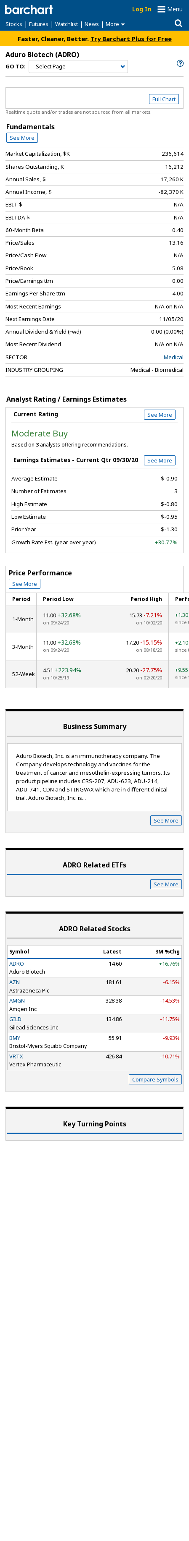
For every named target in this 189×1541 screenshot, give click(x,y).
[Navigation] (78, 66)
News (92, 24)
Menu (175, 9)
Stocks (13, 24)
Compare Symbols (155, 1079)
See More (22, 137)
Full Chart (164, 99)
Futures (38, 24)
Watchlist (66, 24)
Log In (142, 9)
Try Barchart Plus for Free (131, 38)
